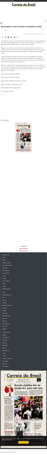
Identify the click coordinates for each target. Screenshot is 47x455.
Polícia (4, 283)
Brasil (3, 257)
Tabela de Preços (23, 251)
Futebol (4, 310)
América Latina (6, 332)
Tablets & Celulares (7, 358)
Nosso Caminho (23, 248)
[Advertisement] (23, 14)
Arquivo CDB (6, 30)
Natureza (4, 318)
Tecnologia (5, 361)
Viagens (4, 329)
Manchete (4, 345)
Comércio (4, 340)
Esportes (4, 303)
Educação (4, 268)
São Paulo (4, 326)
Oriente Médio (6, 281)
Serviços (4, 356)
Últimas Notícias (6, 289)
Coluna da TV (5, 337)
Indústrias (4, 313)
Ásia (3, 297)
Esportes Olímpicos (7, 305)
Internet (4, 343)
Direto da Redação (7, 265)
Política (4, 286)
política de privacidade (7, 439)
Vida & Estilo (5, 366)
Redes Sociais (5, 350)
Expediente (23, 246)
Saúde (4, 353)
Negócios (4, 321)
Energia (4, 300)
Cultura (4, 260)
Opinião (4, 278)
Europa (4, 276)
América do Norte (7, 295)
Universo (4, 363)
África (3, 292)
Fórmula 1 (5, 308)
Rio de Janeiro (5, 323)
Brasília (4, 335)
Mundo (4, 348)
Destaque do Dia (6, 262)
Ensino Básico (5, 270)
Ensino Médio (5, 273)
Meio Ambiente (6, 316)
